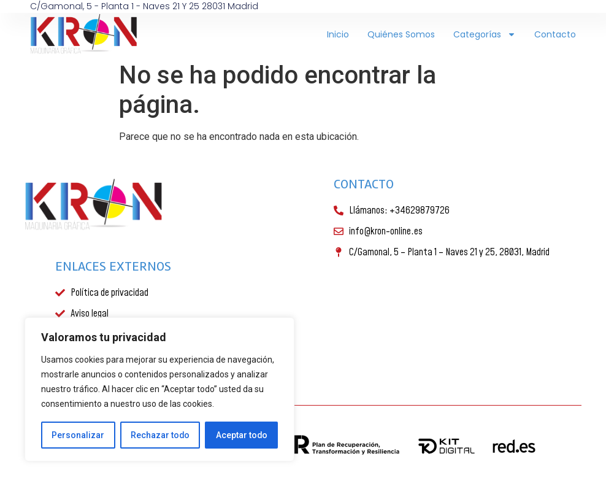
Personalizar (78, 435)
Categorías (484, 34)
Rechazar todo (160, 435)
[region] (159, 389)
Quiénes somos (401, 34)
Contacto (555, 34)
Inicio (338, 34)
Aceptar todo (241, 435)
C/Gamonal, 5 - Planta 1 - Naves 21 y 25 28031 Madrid (144, 6)
